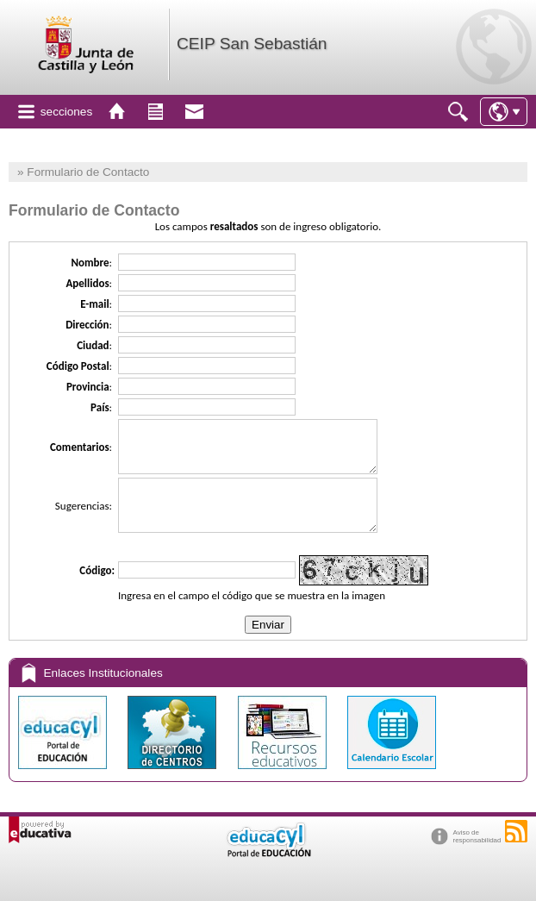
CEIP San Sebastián (252, 43)
